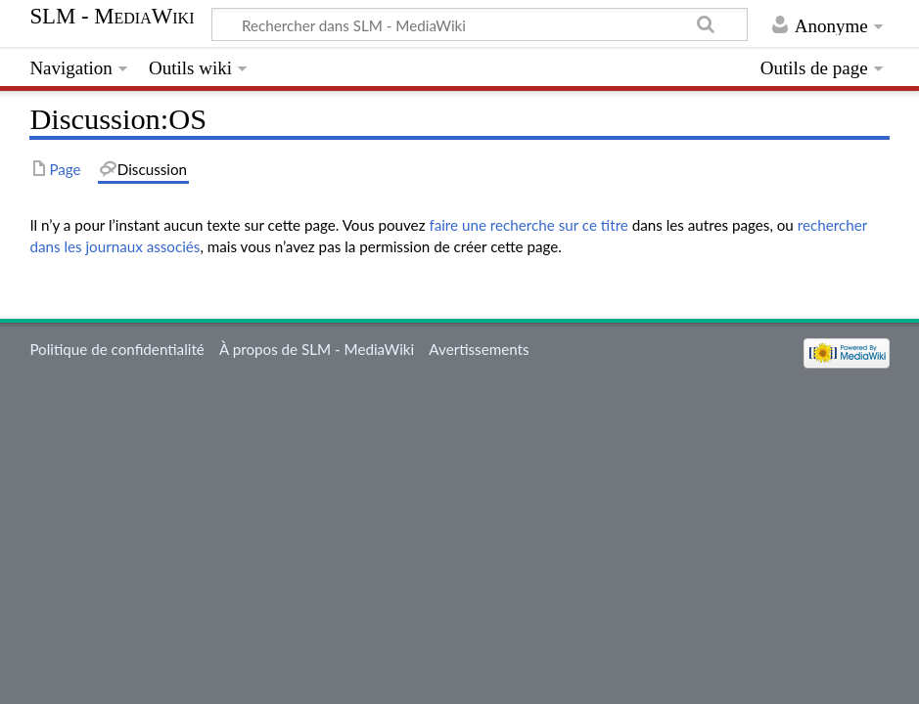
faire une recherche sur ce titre (528, 225)
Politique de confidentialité (116, 349)
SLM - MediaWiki (111, 16)
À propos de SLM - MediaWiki (316, 349)
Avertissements (478, 349)
